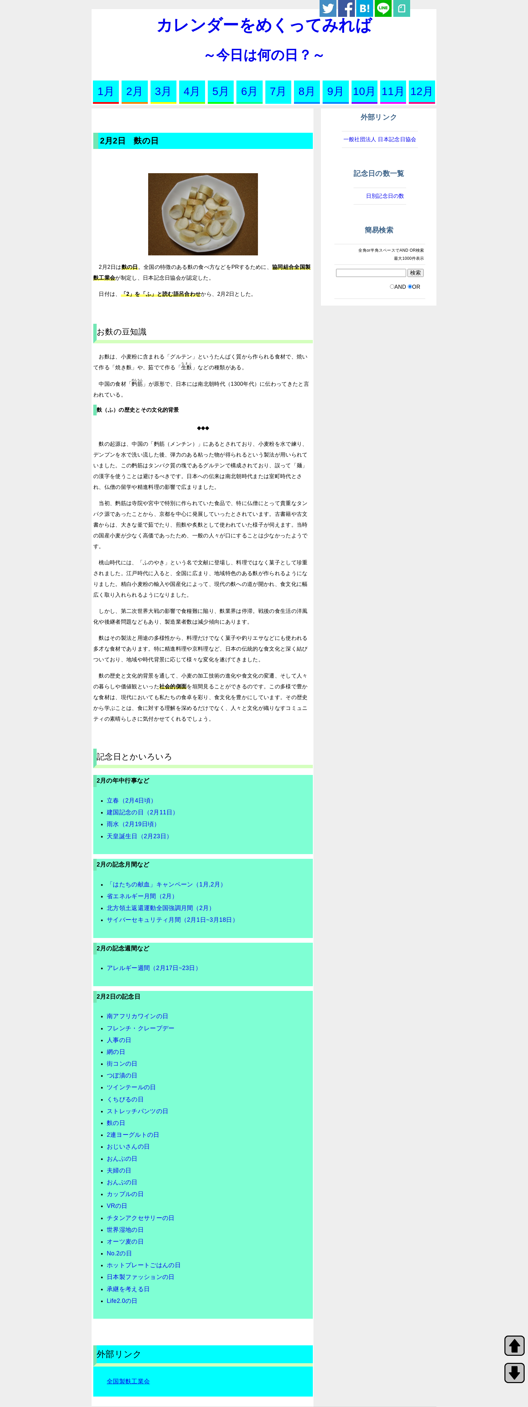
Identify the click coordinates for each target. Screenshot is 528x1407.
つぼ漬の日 (122, 1075)
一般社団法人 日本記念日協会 (380, 139)
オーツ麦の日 (125, 1241)
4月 (192, 91)
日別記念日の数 (385, 196)
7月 (278, 91)
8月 (307, 91)
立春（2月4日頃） (132, 800)
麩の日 (116, 1123)
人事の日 (119, 1040)
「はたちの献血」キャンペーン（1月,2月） (166, 884)
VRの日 (117, 1205)
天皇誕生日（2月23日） (139, 836)
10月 (364, 91)
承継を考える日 (128, 1289)
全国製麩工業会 (128, 1381)
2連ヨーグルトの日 (133, 1134)
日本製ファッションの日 (141, 1277)
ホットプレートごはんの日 (144, 1265)
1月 (105, 91)
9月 (335, 91)
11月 (393, 91)
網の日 (116, 1052)
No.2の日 (119, 1253)
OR (416, 287)
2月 (134, 91)
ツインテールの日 (131, 1087)
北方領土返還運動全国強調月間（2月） (161, 908)
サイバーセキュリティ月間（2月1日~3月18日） (172, 919)
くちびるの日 (125, 1099)
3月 (163, 91)
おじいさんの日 (128, 1146)
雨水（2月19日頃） (133, 824)
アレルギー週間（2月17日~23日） (154, 968)
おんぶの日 (122, 1158)
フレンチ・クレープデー (141, 1028)
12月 (422, 91)
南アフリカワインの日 (137, 1016)
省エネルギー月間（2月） (142, 896)
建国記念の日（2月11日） (143, 812)
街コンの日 (122, 1063)
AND (400, 287)
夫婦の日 (119, 1170)
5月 (220, 91)
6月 (249, 91)
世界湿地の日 (125, 1229)
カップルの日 (125, 1194)
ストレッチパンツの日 (137, 1111)
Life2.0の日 (122, 1300)
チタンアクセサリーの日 (141, 1218)
